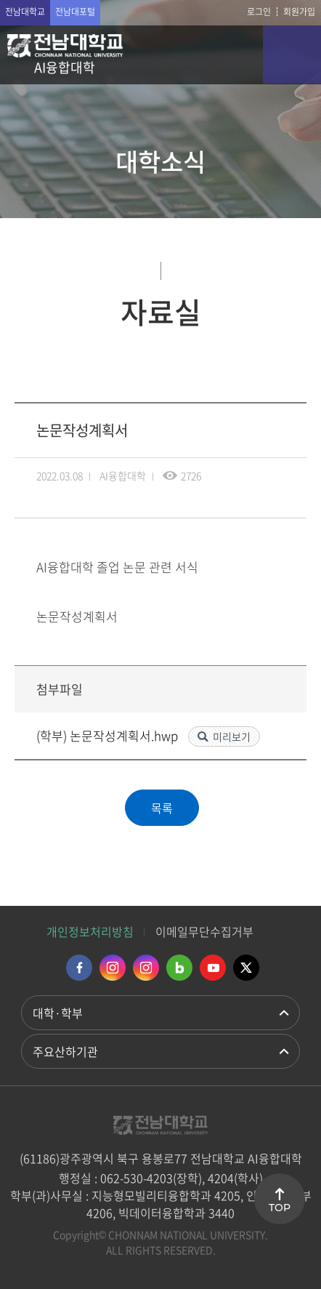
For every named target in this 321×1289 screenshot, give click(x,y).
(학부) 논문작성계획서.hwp (108, 735)
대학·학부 (58, 1012)
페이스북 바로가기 (79, 968)
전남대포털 (75, 11)
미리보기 (232, 736)
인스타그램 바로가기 (112, 968)
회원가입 (299, 11)
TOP (279, 1207)
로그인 (259, 11)
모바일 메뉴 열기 (292, 54)
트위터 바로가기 (246, 968)
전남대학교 (25, 11)
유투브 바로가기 (213, 968)
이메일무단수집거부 (204, 931)
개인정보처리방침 (90, 931)
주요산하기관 (65, 1051)
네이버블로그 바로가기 (179, 968)
